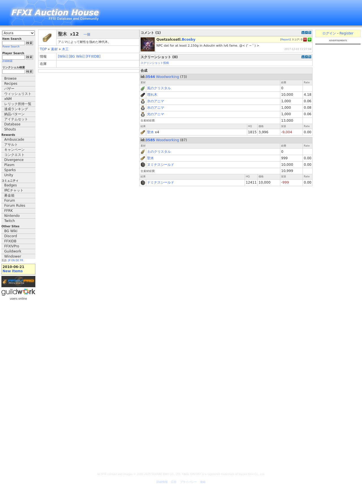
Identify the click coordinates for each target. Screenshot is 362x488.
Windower (12, 256)
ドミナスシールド (160, 182)
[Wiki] (63, 56)
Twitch (9, 221)
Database (12, 124)
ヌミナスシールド (160, 165)
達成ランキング (16, 109)
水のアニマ (155, 108)
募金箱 (9, 195)
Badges (10, 185)
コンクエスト (14, 155)
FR (21, 260)
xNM (8, 99)
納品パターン (14, 114)
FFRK (8, 211)
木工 (65, 49)
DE (17, 260)
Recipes (10, 84)
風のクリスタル (159, 88)
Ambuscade (14, 139)
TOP (43, 49)
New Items (13, 271)
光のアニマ (155, 114)
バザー (9, 89)
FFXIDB (10, 241)
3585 (150, 140)
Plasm (9, 165)
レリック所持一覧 (17, 104)
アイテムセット (16, 119)
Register (346, 33)
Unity (8, 175)
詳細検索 (7, 61)
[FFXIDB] (93, 56)
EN (13, 260)
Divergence (13, 160)
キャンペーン (14, 150)
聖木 (150, 132)
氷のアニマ (155, 101)
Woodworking (167, 77)
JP (9, 260)
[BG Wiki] (77, 56)
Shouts (10, 129)
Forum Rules (14, 206)
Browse (10, 78)
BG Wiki (10, 231)
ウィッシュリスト (17, 94)
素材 (54, 49)
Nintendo (12, 216)
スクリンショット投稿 (155, 62)
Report (285, 39)
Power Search (11, 46)
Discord (10, 236)
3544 (150, 77)
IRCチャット (13, 190)
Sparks (10, 170)
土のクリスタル (159, 152)
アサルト (11, 145)
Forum (9, 200)
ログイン (329, 33)
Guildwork (12, 251)
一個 (86, 34)
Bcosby (188, 40)
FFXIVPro (11, 246)
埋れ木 (152, 95)
